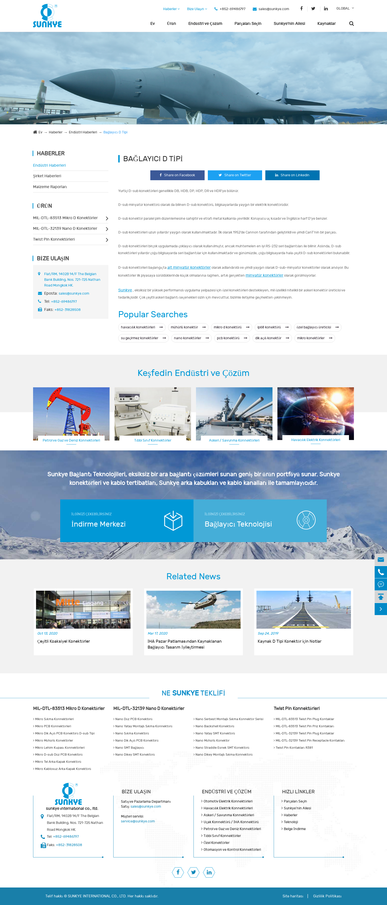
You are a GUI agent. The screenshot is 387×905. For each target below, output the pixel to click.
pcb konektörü (232, 338)
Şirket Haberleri (47, 176)
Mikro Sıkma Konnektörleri (53, 719)
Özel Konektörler (217, 843)
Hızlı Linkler (298, 792)
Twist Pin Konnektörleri (54, 239)
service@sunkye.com (138, 821)
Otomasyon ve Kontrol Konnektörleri (232, 850)
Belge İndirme (295, 829)
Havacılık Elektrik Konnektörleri (315, 440)
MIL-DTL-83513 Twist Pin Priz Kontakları (304, 726)
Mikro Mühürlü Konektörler (53, 741)
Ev (152, 23)
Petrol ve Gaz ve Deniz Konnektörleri (71, 440)
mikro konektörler (314, 338)
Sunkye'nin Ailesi (289, 23)
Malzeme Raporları (50, 187)
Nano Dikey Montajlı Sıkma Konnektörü (223, 755)
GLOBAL (343, 8)
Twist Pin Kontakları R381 (293, 748)
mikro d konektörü (232, 327)
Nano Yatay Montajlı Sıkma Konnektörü (142, 726)
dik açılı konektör (272, 338)
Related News (193, 577)
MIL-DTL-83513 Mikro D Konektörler (65, 218)
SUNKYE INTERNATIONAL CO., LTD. (97, 896)
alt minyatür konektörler (189, 267)
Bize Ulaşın (197, 9)
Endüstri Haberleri (83, 132)
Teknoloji (291, 822)
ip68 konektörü (273, 327)
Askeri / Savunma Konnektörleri (234, 440)
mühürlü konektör (188, 327)
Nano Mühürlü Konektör (212, 741)
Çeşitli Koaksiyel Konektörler (63, 641)
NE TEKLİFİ (193, 693)
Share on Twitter (235, 175)
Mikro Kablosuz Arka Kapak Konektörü (62, 769)
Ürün (171, 23)
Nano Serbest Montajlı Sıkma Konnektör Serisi (228, 719)
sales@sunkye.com (274, 9)
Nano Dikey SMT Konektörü (134, 755)
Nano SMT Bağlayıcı (128, 748)
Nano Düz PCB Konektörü (133, 719)
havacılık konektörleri (142, 327)
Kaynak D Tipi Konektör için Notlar (289, 641)
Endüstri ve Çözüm (205, 23)
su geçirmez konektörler (143, 338)
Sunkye (125, 290)
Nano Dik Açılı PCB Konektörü (135, 741)
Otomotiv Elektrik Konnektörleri (228, 801)
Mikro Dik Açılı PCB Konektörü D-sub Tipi (64, 733)
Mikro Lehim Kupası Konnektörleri (59, 748)
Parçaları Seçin (247, 23)
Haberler (171, 9)
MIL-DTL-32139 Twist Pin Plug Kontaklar (304, 733)
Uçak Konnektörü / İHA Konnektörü (231, 822)
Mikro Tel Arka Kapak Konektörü (57, 762)
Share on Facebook (177, 175)
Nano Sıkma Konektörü (131, 733)
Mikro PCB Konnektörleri (52, 726)
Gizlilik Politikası (327, 896)
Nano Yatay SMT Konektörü (214, 733)
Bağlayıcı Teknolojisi (238, 524)
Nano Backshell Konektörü (214, 726)
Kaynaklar (326, 23)
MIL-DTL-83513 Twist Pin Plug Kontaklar (304, 719)
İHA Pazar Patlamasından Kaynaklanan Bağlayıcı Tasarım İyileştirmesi (185, 644)
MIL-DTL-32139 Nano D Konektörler (65, 228)
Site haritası (293, 896)
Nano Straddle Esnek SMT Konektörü (221, 748)
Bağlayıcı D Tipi (115, 132)
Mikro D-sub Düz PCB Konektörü (58, 755)
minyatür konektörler (264, 275)
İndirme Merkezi (98, 524)
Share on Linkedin (292, 175)
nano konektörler (191, 338)
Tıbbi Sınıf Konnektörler (153, 440)
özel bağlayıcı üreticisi (318, 327)
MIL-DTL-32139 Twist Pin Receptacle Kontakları (309, 741)
